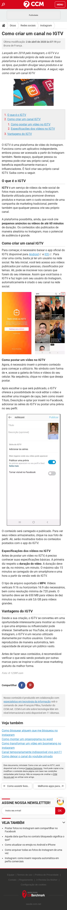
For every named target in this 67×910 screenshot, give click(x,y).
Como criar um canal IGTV (24, 119)
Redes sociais (28, 25)
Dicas (13, 25)
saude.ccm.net (33, 904)
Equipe (10, 874)
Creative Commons (33, 768)
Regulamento (26, 879)
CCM (55, 774)
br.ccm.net (9, 777)
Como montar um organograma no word (27, 739)
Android (34, 254)
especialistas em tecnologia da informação (27, 701)
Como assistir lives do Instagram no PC (18, 787)
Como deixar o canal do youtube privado (27, 756)
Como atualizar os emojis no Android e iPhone (30, 844)
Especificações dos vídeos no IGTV (33, 128)
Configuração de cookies (33, 884)
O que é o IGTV (16, 115)
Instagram (46, 25)
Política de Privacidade (47, 874)
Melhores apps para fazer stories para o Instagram (49, 787)
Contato (12, 879)
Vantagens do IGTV (19, 134)
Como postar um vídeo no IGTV (30, 124)
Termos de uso (24, 874)
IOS (46, 254)
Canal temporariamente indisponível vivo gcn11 (32, 752)
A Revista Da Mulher (47, 879)
